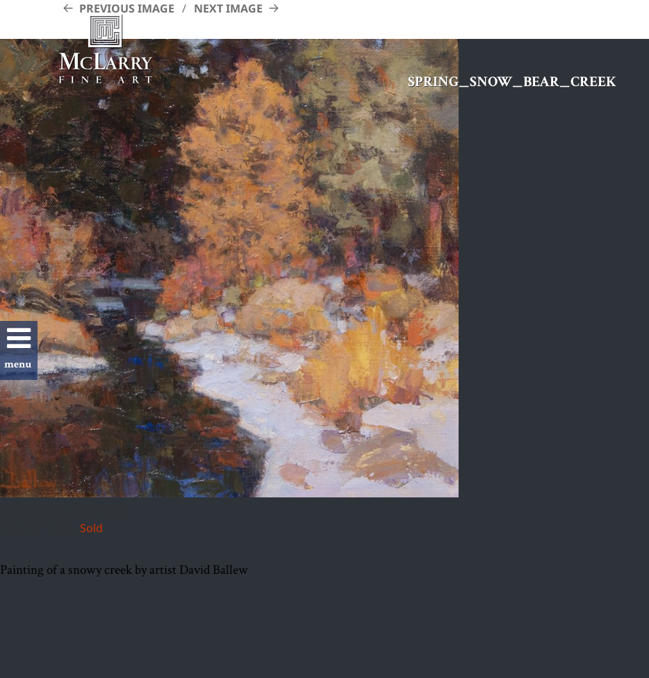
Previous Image (126, 8)
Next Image (228, 8)
